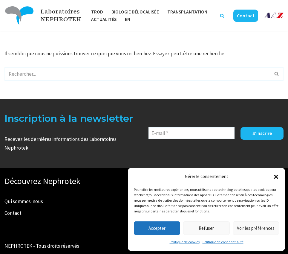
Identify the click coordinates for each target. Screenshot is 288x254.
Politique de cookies (185, 242)
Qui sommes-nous (23, 201)
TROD (97, 12)
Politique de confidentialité (223, 242)
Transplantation (187, 12)
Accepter (157, 228)
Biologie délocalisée (135, 12)
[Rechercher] (222, 15)
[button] (276, 177)
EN (127, 19)
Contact (246, 16)
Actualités (104, 19)
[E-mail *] (191, 133)
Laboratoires (60, 11)
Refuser (206, 228)
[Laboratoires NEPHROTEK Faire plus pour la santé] (19, 15)
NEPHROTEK (60, 19)
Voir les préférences (256, 228)
